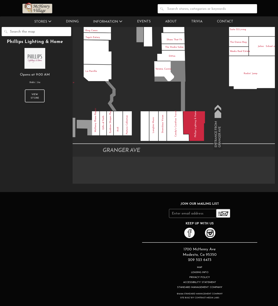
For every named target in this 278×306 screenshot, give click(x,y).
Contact (225, 21)
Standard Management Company (199, 287)
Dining (72, 21)
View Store (35, 96)
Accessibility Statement (199, 282)
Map (199, 267)
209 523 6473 (199, 260)
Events (144, 21)
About (171, 21)
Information (107, 21)
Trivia (196, 21)
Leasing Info (199, 272)
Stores (42, 21)
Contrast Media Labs (207, 298)
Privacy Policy (199, 277)
